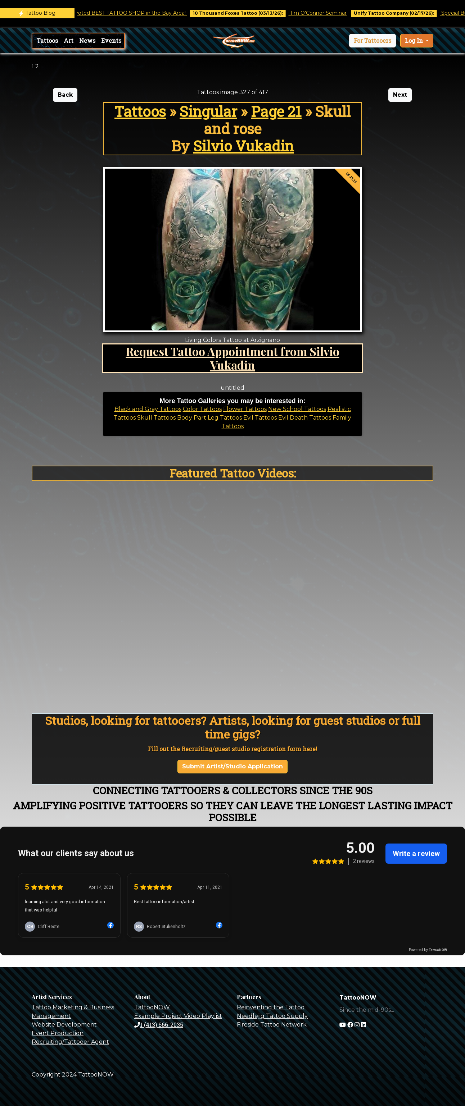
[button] (372, 40)
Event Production (57, 1033)
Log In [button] (414, 40)
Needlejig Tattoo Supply (272, 1016)
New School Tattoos (297, 409)
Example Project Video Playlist (178, 1016)
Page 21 (276, 111)
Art (68, 40)
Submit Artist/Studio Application (232, 766)
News (87, 40)
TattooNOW (152, 1007)
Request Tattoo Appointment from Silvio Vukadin (232, 358)
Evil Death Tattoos (304, 417)
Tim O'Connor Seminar (324, 13)
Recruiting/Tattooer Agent (70, 1041)
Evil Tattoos (260, 417)
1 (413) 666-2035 (158, 1024)
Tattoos (47, 40)
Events (111, 40)
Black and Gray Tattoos (147, 409)
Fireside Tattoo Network (272, 1024)
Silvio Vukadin (243, 145)
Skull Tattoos (156, 417)
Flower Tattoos (245, 409)
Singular (208, 111)
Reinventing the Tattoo (270, 1007)
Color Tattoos (202, 409)
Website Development (64, 1024)
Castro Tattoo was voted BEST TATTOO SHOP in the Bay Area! (114, 13)
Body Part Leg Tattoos (209, 417)
